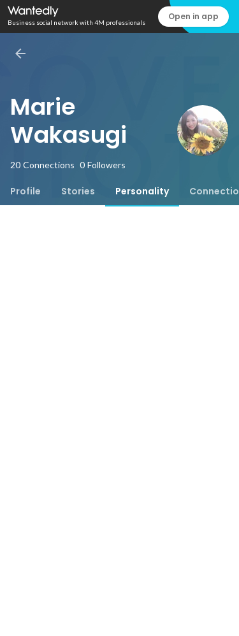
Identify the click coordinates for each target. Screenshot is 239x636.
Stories (78, 191)
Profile (25, 191)
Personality (142, 191)
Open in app (193, 16)
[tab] (25, 191)
